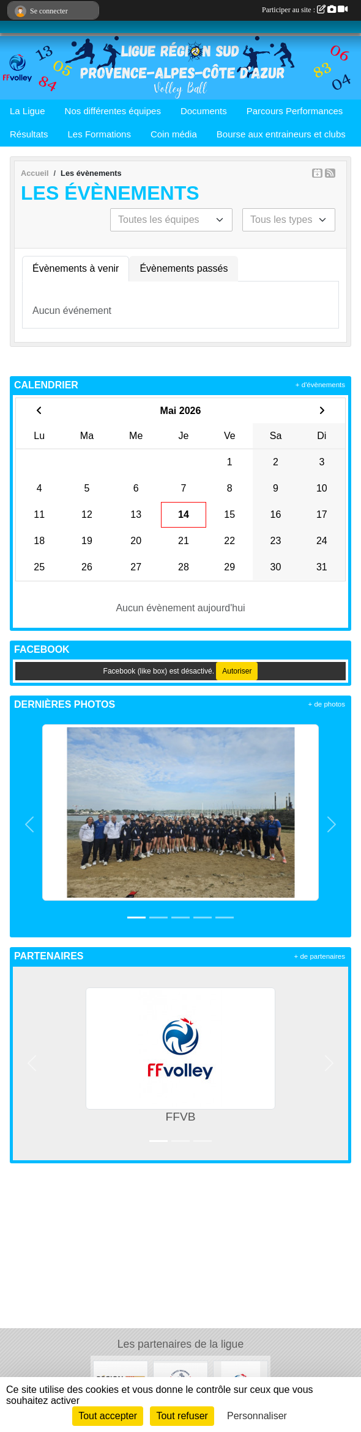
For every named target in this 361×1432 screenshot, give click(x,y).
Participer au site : (305, 9)
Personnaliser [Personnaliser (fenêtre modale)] (257, 1416)
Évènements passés (184, 268)
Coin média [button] (174, 134)
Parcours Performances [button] (295, 111)
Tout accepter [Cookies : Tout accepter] (107, 1416)
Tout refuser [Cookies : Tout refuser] (181, 1416)
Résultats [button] (29, 134)
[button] (30, 824)
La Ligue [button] (27, 111)
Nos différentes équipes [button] (113, 111)
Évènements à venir (75, 268)
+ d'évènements (320, 384)
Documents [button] (203, 111)
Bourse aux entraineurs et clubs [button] (281, 134)
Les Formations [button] (99, 134)
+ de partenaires (319, 956)
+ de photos (326, 704)
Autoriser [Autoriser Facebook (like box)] (236, 671)
